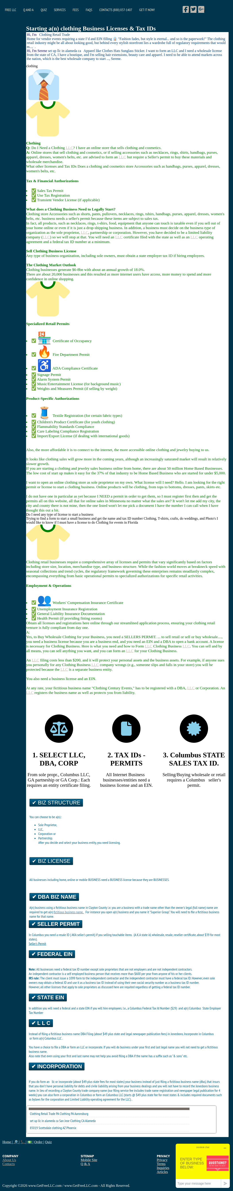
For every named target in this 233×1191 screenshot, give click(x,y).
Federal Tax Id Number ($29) (160, 1008)
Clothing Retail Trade (42, 1113)
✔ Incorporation (56, 1066)
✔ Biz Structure (56, 803)
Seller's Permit (37, 943)
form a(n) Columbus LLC (47, 1038)
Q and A (28, 10)
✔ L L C (40, 1023)
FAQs (89, 10)
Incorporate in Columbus (199, 1034)
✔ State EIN (47, 997)
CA (82, 1120)
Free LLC (10, 10)
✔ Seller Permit (55, 924)
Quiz (44, 10)
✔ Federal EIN (51, 954)
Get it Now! (147, 10)
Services (60, 10)
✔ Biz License (51, 861)
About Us (9, 1160)
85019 (34, 1128)
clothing (57, 1128)
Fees (76, 10)
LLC (69, 148)
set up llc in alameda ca (44, 1120)
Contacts (8, 1164)
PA (72, 1113)
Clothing (65, 1113)
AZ (64, 1128)
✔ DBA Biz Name (54, 897)
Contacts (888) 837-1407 (115, 10)
